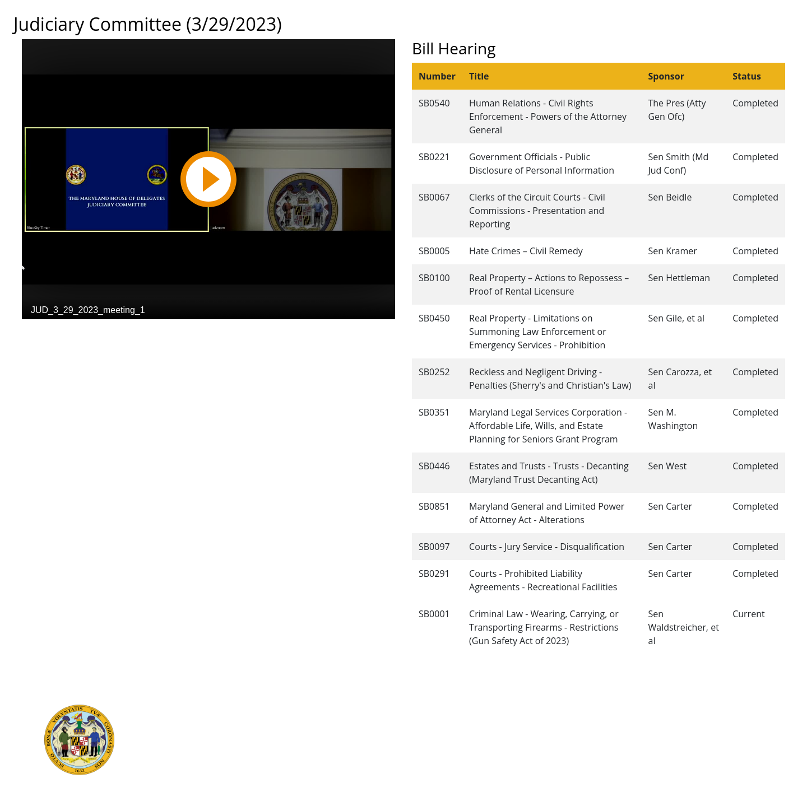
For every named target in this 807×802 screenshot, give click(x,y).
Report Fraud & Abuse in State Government (262, 757)
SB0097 (434, 546)
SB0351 (434, 412)
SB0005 (434, 251)
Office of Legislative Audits (230, 745)
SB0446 (434, 466)
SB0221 (434, 157)
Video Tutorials (424, 782)
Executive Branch (212, 708)
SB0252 (434, 372)
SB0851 (434, 506)
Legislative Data (683, 708)
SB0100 (434, 278)
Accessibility (419, 757)
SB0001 (434, 614)
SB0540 (434, 103)
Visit (403, 733)
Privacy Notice (422, 770)
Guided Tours (421, 708)
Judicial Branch (208, 720)
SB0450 (434, 318)
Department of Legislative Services (246, 733)
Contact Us (416, 720)
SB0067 (434, 197)
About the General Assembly (450, 745)
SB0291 (434, 573)
